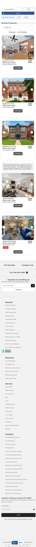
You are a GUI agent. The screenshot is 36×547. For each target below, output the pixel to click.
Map (21, 542)
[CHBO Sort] (18, 27)
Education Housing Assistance (13, 490)
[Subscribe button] (33, 285)
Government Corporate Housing (14, 483)
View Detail (18, 68)
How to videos (9, 326)
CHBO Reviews (9, 390)
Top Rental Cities (10, 364)
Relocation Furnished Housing (13, 465)
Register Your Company (11, 333)
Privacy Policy (9, 418)
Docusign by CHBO (10, 319)
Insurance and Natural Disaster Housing (16, 479)
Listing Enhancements (11, 462)
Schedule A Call (9, 448)
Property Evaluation (10, 309)
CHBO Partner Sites (10, 312)
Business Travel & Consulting (13, 493)
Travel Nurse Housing (11, 472)
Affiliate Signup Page (11, 375)
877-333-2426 (9, 265)
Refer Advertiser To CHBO (12, 337)
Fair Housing (8, 415)
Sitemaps (7, 429)
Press (6, 401)
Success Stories (9, 394)
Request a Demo (9, 316)
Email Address (5, 506)
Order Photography (10, 340)
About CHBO (8, 387)
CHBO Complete (9, 408)
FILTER (26, 17)
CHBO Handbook (10, 330)
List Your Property (10, 444)
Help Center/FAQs (10, 305)
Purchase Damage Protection (13, 455)
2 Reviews (5, 246)
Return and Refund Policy (12, 425)
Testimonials (8, 411)
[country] (12, 9)
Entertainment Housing (11, 486)
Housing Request (10, 441)
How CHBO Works (10, 361)
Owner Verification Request (12, 347)
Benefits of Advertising (11, 371)
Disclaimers (8, 422)
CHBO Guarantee (10, 404)
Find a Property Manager (12, 344)
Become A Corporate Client (12, 368)
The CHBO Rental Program (12, 437)
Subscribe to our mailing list (18, 280)
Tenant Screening (10, 323)
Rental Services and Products (13, 458)
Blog (6, 397)
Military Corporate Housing (12, 476)
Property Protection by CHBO (13, 451)
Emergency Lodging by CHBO (13, 469)
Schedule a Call (27, 265)
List (14, 542)
